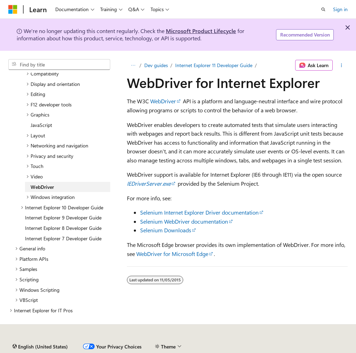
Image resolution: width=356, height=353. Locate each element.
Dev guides (156, 65)
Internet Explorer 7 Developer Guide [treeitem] (63, 238)
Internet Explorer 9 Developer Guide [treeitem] (63, 217)
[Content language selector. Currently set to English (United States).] (40, 346)
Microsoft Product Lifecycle (201, 30)
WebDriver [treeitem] (42, 187)
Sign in (340, 9)
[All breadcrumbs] (133, 65)
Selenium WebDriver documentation (184, 221)
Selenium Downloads (165, 230)
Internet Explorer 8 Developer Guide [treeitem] (63, 228)
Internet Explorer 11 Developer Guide (213, 65)
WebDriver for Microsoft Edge (172, 253)
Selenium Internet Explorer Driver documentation (199, 212)
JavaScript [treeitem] (41, 125)
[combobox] (59, 64)
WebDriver (163, 101)
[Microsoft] (12, 9)
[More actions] (341, 65)
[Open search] (323, 9)
